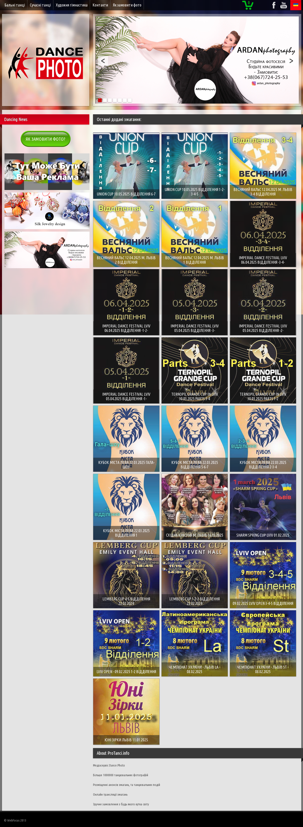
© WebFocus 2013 (15, 820)
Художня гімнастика (72, 5)
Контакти (100, 5)
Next (291, 61)
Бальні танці (14, 5)
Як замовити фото (127, 5)
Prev (103, 61)
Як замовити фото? (45, 138)
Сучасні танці (40, 5)
